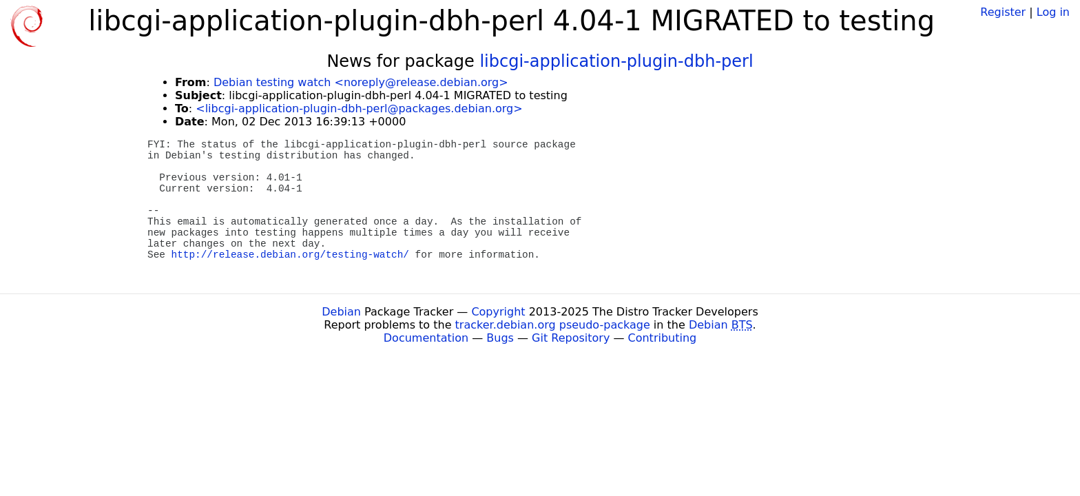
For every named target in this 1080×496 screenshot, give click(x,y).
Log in (1053, 12)
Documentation (426, 337)
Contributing (662, 337)
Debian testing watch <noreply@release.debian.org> (361, 82)
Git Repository (571, 337)
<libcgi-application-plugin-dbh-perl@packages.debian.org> (359, 108)
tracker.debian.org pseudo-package (552, 324)
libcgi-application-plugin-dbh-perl (616, 61)
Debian (341, 311)
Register (1003, 12)
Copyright (498, 311)
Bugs (500, 337)
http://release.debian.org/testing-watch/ (290, 254)
